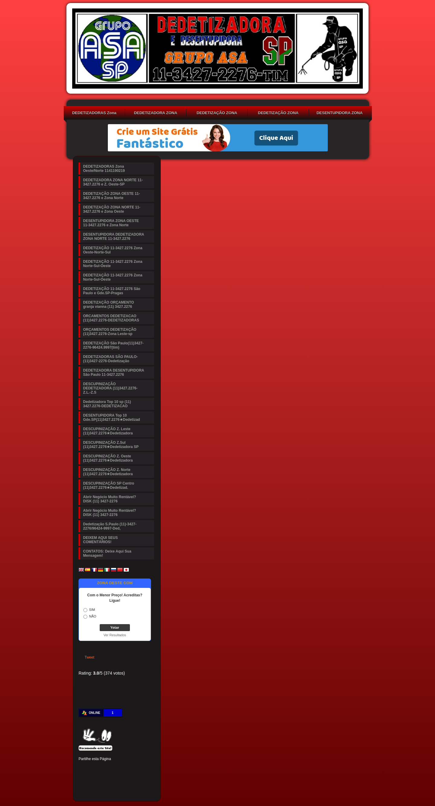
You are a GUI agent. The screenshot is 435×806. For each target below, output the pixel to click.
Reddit (144, 768)
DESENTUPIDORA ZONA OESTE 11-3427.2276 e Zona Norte (340, 114)
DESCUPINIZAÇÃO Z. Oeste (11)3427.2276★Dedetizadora (108, 458)
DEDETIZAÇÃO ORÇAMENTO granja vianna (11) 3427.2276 (108, 304)
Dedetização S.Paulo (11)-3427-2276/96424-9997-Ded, (110, 526)
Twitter (93, 768)
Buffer (103, 778)
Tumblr (124, 768)
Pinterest (103, 768)
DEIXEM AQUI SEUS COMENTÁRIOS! (100, 540)
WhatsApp (124, 778)
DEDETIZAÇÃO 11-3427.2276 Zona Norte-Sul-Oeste (112, 264)
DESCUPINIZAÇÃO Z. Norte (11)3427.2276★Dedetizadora (108, 472)
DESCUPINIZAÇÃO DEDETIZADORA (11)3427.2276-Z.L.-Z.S (110, 388)
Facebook (83, 768)
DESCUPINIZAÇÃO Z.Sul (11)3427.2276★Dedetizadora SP (111, 444)
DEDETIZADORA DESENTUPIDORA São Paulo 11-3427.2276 (113, 372)
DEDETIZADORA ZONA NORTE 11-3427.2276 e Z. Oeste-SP (155, 114)
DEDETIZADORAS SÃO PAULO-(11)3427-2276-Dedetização (110, 359)
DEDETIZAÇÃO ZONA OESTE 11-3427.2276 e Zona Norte (217, 114)
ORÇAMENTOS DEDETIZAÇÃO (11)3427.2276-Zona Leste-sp (109, 331)
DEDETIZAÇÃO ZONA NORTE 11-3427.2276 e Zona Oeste (278, 114)
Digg (134, 768)
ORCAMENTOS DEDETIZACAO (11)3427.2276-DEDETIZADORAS (111, 318)
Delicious (93, 778)
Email (144, 778)
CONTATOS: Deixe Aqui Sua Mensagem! (107, 553)
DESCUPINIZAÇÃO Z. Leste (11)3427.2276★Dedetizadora (108, 431)
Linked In (113, 768)
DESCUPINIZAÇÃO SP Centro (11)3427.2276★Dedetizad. (108, 485)
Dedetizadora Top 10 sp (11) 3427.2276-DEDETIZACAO (107, 404)
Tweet (89, 657)
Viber (134, 778)
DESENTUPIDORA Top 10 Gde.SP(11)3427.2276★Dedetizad (111, 417)
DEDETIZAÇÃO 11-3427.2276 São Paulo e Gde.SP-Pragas (111, 291)
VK (113, 778)
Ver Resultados (115, 635)
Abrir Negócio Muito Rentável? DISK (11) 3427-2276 (109, 499)
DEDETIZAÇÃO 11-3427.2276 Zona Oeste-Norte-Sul (112, 250)
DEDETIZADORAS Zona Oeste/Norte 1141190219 (94, 114)
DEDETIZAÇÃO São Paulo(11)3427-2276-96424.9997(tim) (113, 345)
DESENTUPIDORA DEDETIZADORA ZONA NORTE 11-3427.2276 (113, 236)
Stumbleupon (83, 778)
